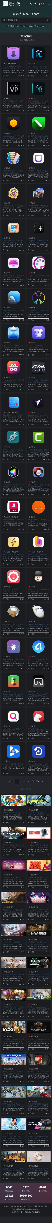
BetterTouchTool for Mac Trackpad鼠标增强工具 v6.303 (38, 695)
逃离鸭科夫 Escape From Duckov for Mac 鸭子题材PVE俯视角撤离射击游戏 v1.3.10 (13, 1171)
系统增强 (7, 203)
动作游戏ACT (33, 810)
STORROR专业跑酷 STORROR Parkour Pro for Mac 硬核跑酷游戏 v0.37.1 (38, 815)
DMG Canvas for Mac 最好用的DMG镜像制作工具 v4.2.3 (13, 243)
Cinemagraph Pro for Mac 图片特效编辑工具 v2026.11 (38, 416)
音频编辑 (7, 133)
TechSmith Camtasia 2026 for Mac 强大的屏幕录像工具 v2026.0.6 (38, 452)
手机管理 (32, 656)
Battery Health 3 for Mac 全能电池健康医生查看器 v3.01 (13, 696)
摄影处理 (32, 98)
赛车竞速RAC (33, 1101)
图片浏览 (7, 377)
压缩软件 (32, 238)
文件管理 (7, 342)
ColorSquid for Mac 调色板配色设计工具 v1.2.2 (13, 172)
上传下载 (14, 63)
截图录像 (7, 308)
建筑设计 (15, 517)
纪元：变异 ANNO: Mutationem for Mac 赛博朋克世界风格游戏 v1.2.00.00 (38, 912)
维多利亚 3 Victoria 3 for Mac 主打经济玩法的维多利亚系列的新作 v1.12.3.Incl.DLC (13, 977)
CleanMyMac (28, 26)
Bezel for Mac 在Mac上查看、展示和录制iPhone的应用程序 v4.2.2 (38, 557)
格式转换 (7, 761)
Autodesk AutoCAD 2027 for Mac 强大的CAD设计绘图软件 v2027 (13, 522)
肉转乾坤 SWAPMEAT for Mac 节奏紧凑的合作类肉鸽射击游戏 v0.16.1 (38, 880)
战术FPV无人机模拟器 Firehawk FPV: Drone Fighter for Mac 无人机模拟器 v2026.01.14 (13, 945)
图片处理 (32, 63)
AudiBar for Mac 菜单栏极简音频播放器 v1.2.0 (13, 660)
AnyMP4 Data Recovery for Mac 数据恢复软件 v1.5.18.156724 (38, 766)
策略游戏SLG (8, 810)
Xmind (41, 26)
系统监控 (32, 168)
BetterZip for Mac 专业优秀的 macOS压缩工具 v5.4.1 (13, 625)
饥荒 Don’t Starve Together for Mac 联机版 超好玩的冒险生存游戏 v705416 (13, 1106)
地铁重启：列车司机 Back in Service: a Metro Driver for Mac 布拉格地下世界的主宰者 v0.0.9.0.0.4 (38, 945)
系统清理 (7, 273)
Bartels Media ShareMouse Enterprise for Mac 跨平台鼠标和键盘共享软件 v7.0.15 (38, 626)
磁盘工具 (7, 238)
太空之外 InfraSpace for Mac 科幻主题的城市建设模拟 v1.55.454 (13, 1074)
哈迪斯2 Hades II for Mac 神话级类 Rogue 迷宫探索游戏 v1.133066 (38, 977)
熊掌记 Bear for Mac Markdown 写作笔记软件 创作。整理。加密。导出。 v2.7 (38, 731)
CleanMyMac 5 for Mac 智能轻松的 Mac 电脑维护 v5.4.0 (13, 277)
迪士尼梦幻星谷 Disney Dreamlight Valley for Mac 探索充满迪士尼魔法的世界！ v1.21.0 (13, 881)
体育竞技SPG (8, 1134)
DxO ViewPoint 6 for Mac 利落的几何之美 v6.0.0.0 (13, 102)
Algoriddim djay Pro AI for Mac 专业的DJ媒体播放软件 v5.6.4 (13, 138)
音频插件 (32, 377)
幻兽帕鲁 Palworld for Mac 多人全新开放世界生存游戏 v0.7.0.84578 (13, 1009)
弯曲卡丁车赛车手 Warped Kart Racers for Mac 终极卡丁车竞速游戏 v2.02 (38, 1106)
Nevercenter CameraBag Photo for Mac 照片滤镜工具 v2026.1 (13, 487)
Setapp (6, 63)
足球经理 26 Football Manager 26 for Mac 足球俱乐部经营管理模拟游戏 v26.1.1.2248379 (38, 1139)
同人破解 (7, 412)
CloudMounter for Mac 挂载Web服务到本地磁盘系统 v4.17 (13, 347)
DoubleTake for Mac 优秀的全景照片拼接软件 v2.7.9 (38, 207)
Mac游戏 (26, 789)
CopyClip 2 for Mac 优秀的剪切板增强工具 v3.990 (13, 207)
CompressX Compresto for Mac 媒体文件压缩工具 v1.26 (38, 243)
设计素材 (7, 168)
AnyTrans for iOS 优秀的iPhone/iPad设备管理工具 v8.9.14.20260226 (38, 661)
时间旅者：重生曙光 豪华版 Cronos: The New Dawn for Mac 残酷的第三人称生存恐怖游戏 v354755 (38, 848)
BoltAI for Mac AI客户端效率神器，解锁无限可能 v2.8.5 (13, 556)
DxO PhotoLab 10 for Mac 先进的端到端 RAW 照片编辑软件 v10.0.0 (38, 68)
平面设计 (32, 133)
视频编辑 (32, 342)
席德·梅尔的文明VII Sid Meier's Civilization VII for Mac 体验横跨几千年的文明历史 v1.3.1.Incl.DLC (38, 1172)
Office (36, 26)
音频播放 (7, 656)
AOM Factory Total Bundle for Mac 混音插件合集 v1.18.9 (38, 382)
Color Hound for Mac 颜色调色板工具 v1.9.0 (13, 381)
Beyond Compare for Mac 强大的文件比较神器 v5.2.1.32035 (38, 487)
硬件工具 (32, 622)
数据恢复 (32, 761)
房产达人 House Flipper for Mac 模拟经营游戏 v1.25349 (38, 1008)
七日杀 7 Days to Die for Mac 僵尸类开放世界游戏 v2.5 (38, 1073)
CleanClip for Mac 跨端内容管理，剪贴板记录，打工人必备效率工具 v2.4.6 (13, 417)
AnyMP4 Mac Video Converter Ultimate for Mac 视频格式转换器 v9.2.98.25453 (13, 766)
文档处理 (32, 482)
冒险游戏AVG (33, 907)
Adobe (18, 26)
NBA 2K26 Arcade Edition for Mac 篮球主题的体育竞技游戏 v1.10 (13, 1138)
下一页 (35, 781)
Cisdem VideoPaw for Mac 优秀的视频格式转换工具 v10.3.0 (38, 347)
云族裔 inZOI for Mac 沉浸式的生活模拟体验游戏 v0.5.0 (13, 1040)
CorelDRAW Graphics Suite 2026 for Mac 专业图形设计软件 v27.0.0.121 (38, 138)
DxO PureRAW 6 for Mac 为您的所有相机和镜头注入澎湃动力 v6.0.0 (38, 103)
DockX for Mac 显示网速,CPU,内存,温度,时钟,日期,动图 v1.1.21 (38, 173)
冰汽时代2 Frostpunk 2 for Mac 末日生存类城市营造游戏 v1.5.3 (38, 1041)
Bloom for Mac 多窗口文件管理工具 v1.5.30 (13, 590)
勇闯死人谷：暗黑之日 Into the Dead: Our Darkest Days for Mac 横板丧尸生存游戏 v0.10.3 (13, 913)
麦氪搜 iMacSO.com (20, 1206)
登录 (41, 4)
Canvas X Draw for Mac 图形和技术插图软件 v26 (13, 451)
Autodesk (7, 517)
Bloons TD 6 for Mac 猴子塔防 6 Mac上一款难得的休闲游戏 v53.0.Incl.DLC (13, 815)
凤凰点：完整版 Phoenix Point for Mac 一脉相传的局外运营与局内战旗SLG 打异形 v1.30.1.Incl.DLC (13, 848)
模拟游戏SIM (8, 875)
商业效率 (15, 552)
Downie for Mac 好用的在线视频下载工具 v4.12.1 (13, 67)
